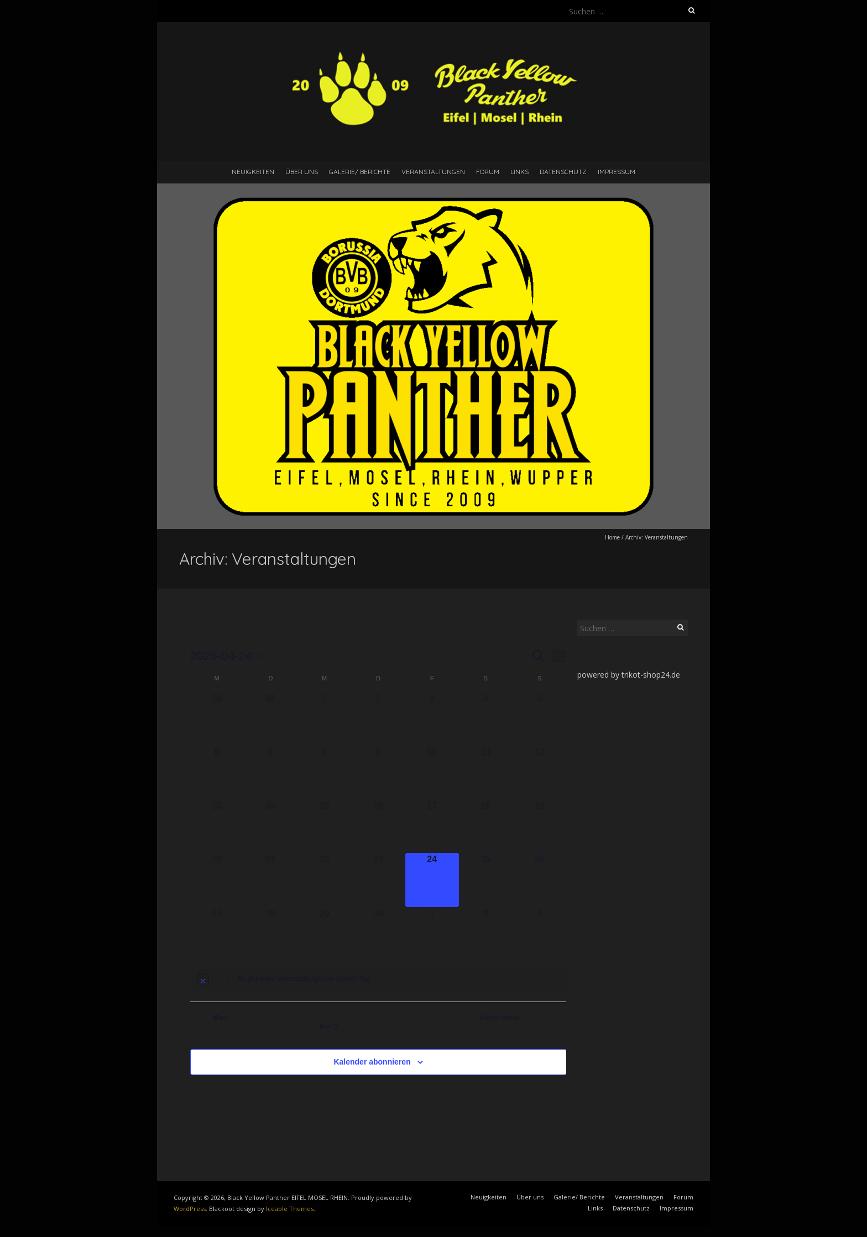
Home (612, 537)
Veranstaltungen (433, 171)
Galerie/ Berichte (359, 171)
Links (519, 171)
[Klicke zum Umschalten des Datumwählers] (226, 656)
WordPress (190, 1208)
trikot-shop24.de (650, 674)
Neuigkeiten (253, 171)
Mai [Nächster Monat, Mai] (333, 1027)
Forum (487, 171)
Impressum (616, 171)
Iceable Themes (290, 1208)
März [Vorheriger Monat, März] (220, 1017)
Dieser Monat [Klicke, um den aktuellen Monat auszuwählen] (503, 1017)
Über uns (301, 171)
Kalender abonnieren (371, 1061)
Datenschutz (563, 171)
